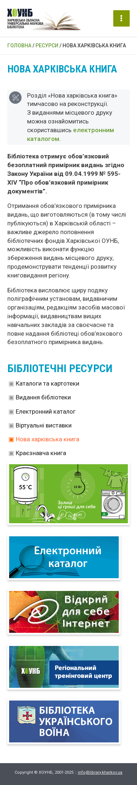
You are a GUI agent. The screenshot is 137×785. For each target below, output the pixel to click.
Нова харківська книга (47, 439)
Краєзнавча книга (41, 453)
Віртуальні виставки (44, 425)
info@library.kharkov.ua (100, 772)
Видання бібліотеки (43, 397)
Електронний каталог (46, 411)
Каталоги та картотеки (47, 383)
